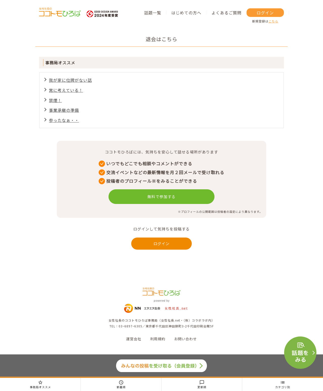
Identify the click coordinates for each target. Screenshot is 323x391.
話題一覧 (152, 13)
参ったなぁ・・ (64, 120)
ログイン (265, 13)
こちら (273, 21)
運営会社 (133, 339)
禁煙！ (55, 100)
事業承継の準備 (64, 110)
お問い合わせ (185, 339)
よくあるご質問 (226, 13)
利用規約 (157, 339)
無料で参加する (161, 196)
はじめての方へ (186, 13)
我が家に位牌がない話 (70, 80)
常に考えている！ (66, 90)
